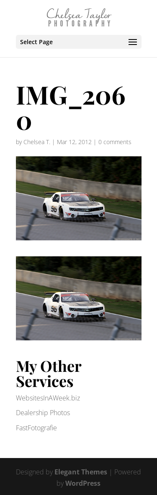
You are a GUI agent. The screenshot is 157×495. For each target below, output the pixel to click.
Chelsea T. (36, 142)
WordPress (82, 483)
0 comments (114, 142)
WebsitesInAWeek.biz (48, 398)
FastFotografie (36, 427)
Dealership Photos (43, 412)
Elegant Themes (80, 472)
